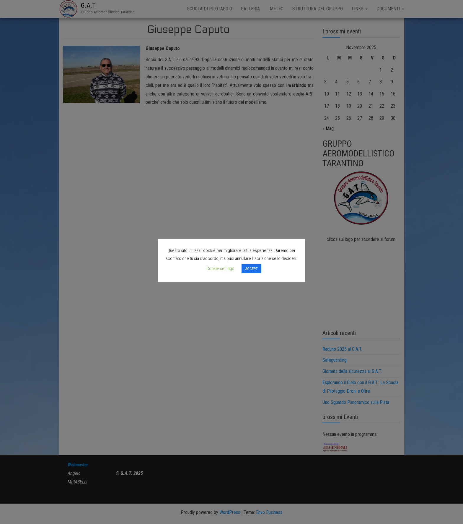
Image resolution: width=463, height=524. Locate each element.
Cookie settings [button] (220, 268)
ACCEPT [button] (251, 268)
